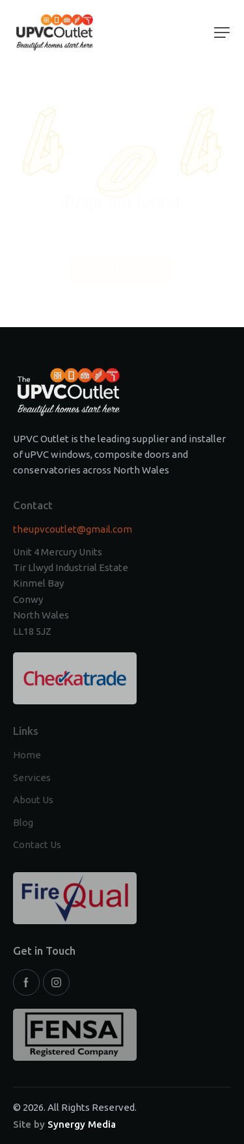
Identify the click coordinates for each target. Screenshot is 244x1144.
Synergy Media (81, 1124)
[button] (222, 32)
